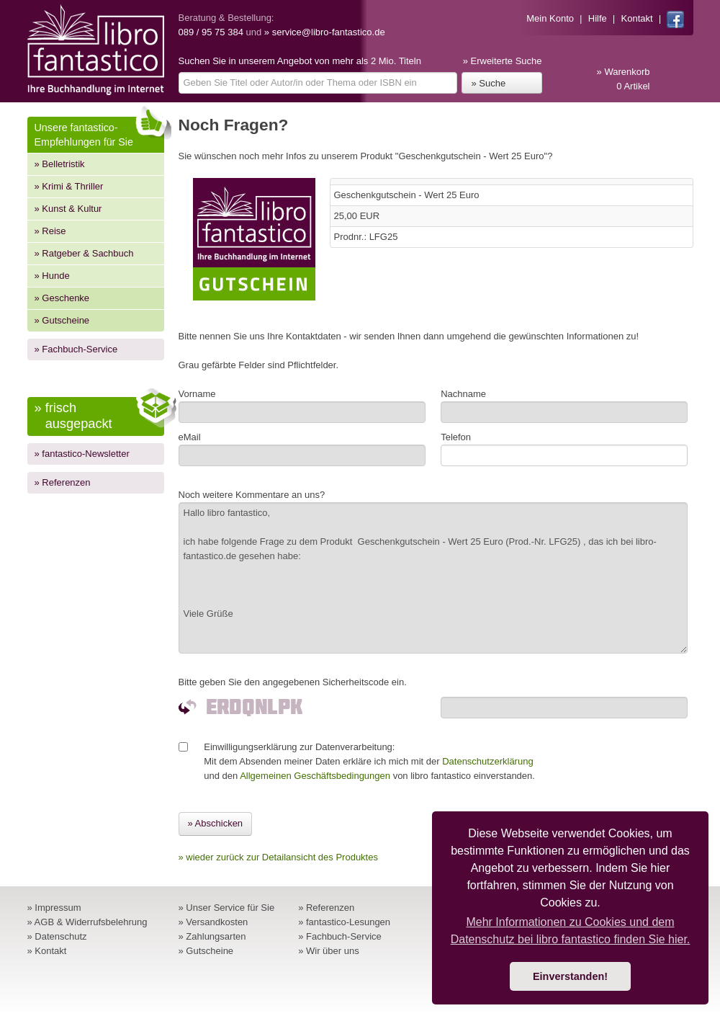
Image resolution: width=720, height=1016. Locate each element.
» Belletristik (60, 164)
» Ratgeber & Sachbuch (84, 253)
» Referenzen (63, 482)
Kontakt (637, 18)
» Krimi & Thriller (69, 186)
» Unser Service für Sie (227, 907)
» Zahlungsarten (212, 936)
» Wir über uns (328, 950)
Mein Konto (550, 18)
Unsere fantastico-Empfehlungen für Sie (99, 132)
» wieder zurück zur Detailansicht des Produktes (278, 857)
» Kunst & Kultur (68, 208)
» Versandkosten (213, 922)
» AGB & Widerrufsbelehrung (87, 922)
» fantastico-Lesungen (344, 922)
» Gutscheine (62, 320)
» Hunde (52, 275)
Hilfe (597, 18)
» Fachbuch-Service (76, 349)
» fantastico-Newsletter (82, 453)
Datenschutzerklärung (487, 761)
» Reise (50, 231)
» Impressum (54, 907)
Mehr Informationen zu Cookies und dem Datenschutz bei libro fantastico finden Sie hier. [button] (570, 930)
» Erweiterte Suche (502, 60)
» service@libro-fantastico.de (324, 32)
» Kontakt (47, 950)
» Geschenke (62, 298)
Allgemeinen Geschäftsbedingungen (315, 775)
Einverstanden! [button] (570, 976)
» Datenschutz (57, 936)
